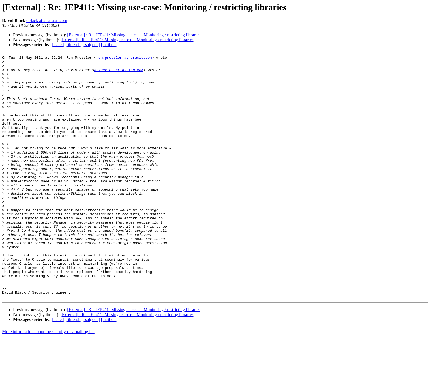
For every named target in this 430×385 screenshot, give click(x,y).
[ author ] (109, 44)
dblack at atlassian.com (46, 20)
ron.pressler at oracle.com (124, 58)
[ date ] (58, 44)
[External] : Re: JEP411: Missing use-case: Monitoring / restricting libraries (133, 34)
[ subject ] (91, 44)
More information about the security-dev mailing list (48, 380)
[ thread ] (73, 44)
